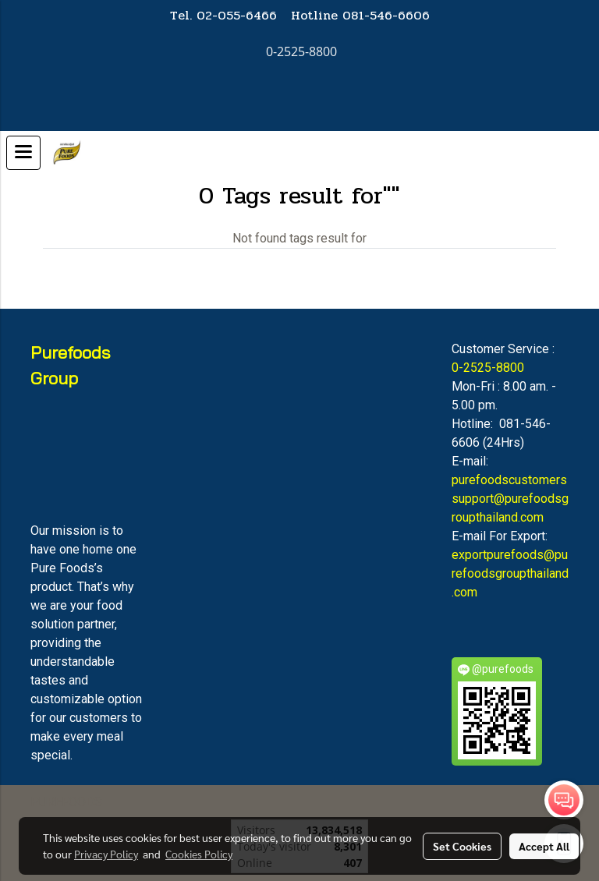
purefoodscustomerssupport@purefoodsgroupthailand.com (510, 498)
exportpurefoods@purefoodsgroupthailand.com (510, 573)
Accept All (544, 846)
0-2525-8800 (488, 367)
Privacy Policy (106, 854)
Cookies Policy (198, 854)
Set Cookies (462, 846)
